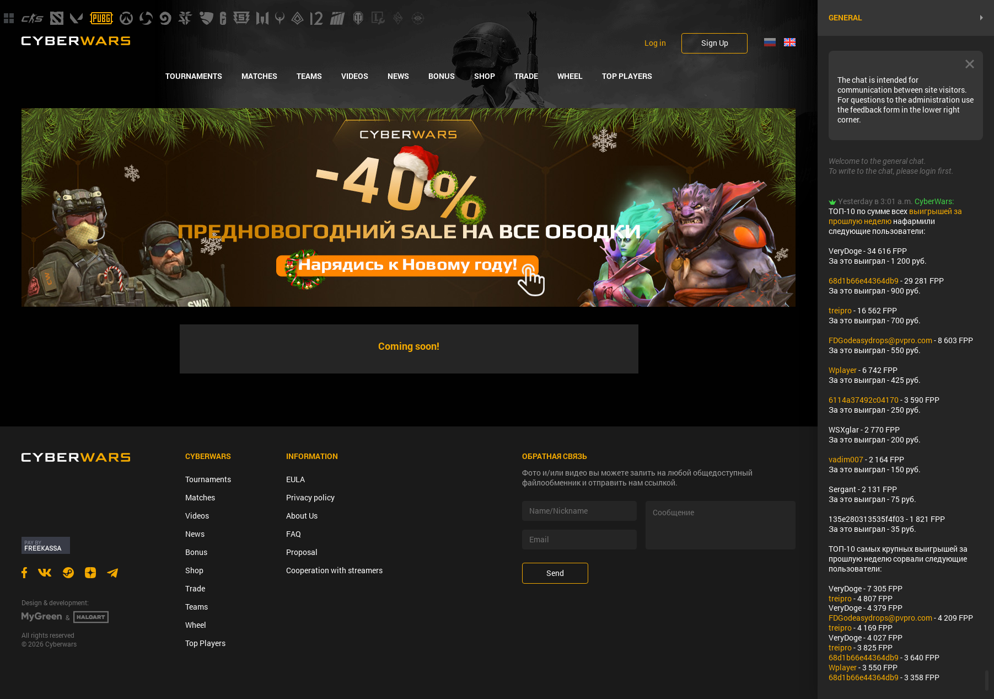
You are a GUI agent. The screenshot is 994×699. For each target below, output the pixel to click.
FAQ (293, 534)
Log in (655, 43)
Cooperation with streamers (334, 570)
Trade (526, 76)
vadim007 (846, 459)
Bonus (441, 76)
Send (555, 573)
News (398, 76)
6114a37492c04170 (864, 399)
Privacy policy (310, 497)
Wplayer (843, 370)
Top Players (627, 76)
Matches (259, 76)
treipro (840, 310)
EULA (295, 479)
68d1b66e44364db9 (864, 280)
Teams (309, 76)
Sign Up (714, 43)
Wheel (570, 76)
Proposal (302, 552)
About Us (302, 515)
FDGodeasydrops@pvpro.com (880, 340)
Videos (354, 76)
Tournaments (193, 76)
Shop (484, 76)
